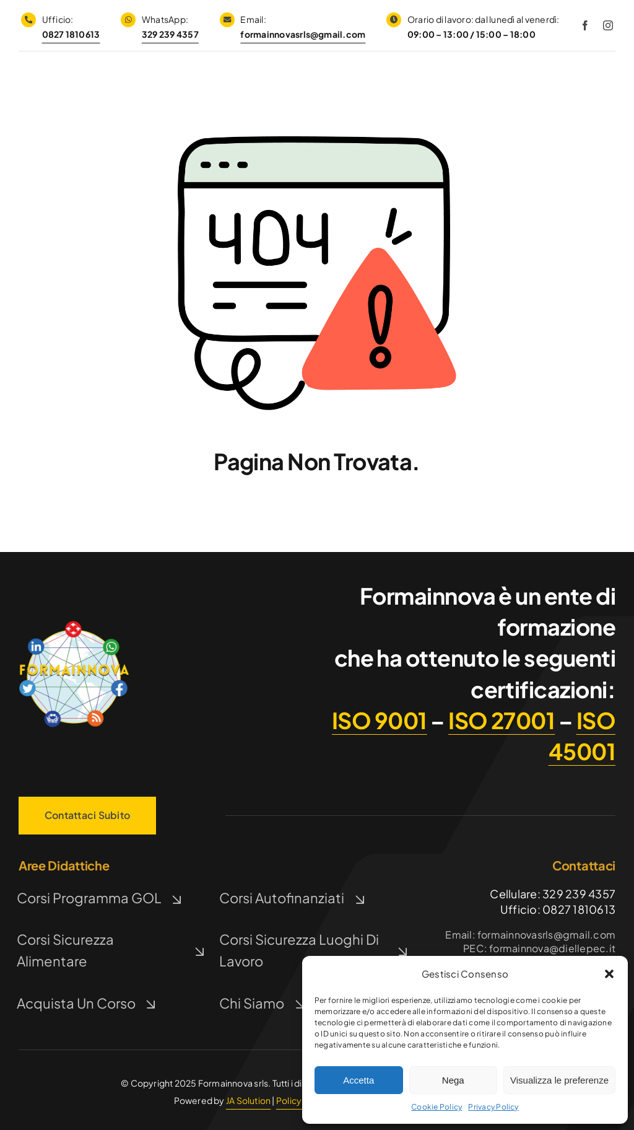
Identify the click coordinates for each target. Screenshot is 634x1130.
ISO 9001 (379, 720)
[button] (609, 974)
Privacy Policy (493, 1106)
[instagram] (608, 25)
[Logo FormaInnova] (74, 622)
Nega (453, 1080)
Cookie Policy (436, 1106)
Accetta (358, 1080)
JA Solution (248, 1100)
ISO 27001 (501, 720)
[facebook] (585, 25)
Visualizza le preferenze (559, 1080)
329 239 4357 (170, 34)
